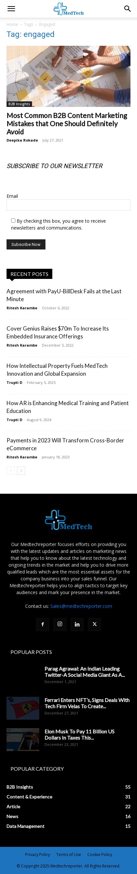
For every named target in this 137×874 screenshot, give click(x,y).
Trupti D (14, 382)
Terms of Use (68, 854)
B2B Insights (19, 104)
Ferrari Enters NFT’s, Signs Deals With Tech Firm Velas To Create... (86, 703)
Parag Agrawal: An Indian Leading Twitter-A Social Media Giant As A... (84, 671)
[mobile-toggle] (11, 9)
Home (12, 24)
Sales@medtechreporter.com (81, 606)
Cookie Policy (99, 854)
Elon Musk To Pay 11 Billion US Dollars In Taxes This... (79, 734)
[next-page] (21, 471)
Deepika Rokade (22, 140)
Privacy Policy (37, 854)
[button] (128, 9)
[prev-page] (11, 471)
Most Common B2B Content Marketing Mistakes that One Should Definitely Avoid (67, 123)
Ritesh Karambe (22, 307)
